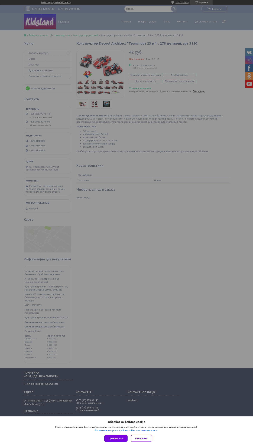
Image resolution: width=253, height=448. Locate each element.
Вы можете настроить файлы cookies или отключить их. (125, 430)
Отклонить (142, 438)
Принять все (116, 438)
